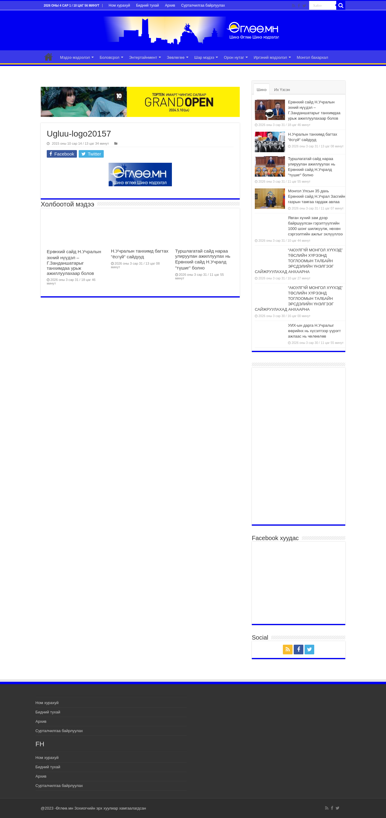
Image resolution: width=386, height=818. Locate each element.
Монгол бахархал (312, 57)
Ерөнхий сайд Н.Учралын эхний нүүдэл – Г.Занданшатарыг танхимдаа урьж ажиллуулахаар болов (74, 262)
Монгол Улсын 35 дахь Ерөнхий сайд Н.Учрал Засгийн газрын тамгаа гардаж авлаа (316, 196)
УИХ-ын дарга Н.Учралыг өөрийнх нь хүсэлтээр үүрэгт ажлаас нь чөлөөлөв (314, 330)
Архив (170, 5)
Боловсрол (109, 57)
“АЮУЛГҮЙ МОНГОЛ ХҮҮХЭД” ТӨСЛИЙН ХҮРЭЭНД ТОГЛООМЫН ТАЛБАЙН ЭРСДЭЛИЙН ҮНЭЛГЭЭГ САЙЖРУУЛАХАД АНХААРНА (299, 261)
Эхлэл (48, 56)
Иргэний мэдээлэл (270, 57)
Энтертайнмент (143, 57)
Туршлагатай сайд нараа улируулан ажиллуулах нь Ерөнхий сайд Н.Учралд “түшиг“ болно (202, 259)
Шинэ (262, 89)
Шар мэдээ (204, 57)
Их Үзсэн (282, 89)
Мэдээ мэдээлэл (75, 57)
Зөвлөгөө (176, 57)
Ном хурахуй (119, 5)
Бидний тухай (147, 5)
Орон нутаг (234, 57)
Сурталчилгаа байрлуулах (203, 5)
